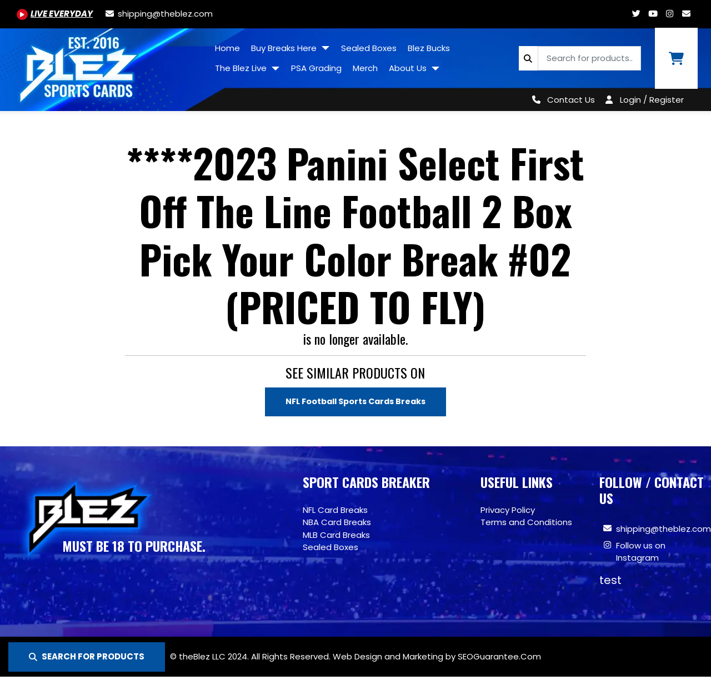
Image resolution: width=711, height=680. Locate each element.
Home (227, 48)
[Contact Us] (561, 99)
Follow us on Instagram (640, 552)
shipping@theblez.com (663, 529)
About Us (409, 68)
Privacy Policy (507, 510)
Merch (365, 68)
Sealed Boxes (369, 48)
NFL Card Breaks (335, 510)
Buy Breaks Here (285, 48)
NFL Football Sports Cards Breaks (355, 401)
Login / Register (652, 99)
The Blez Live (242, 68)
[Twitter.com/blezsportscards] (636, 13)
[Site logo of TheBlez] (105, 65)
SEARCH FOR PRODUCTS (86, 656)
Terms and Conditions (526, 522)
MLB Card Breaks (336, 535)
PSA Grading (316, 68)
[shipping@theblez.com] (158, 13)
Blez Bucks (429, 48)
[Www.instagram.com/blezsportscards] (669, 13)
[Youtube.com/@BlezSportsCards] (55, 13)
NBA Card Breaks (337, 522)
